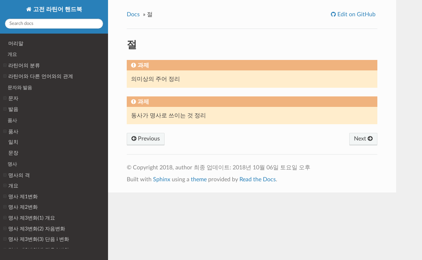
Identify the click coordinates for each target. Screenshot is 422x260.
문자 (10, 98)
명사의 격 (16, 175)
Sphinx (161, 179)
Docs (133, 14)
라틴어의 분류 (21, 65)
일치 (13, 142)
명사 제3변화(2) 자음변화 (34, 229)
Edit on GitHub (356, 14)
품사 (10, 132)
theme (199, 179)
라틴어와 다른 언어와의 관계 (38, 76)
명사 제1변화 (20, 197)
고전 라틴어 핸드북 (57, 9)
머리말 (15, 43)
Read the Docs (257, 179)
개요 (10, 186)
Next (363, 139)
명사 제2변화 (20, 207)
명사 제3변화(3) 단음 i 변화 (36, 239)
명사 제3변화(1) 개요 (29, 218)
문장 (13, 153)
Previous (145, 139)
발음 (10, 109)
